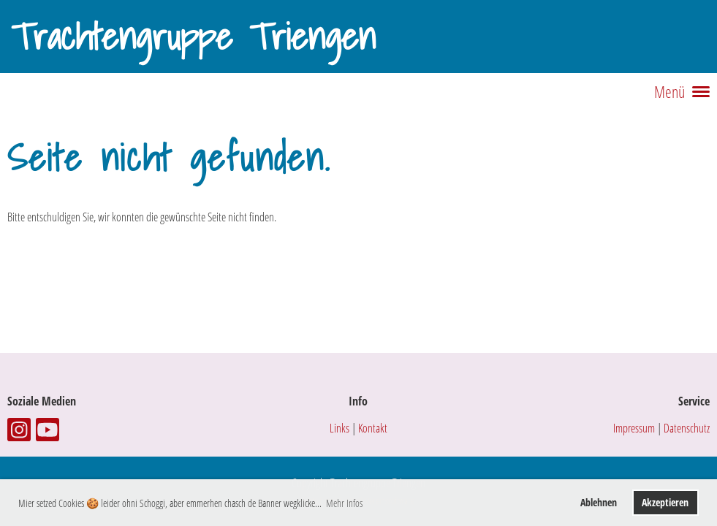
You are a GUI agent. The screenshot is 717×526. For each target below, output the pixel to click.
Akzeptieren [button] (665, 502)
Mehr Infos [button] (344, 503)
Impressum (634, 428)
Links (339, 428)
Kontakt (372, 428)
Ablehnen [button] (598, 502)
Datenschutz (687, 428)
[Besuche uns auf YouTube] (47, 432)
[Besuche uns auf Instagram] (19, 432)
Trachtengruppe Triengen (193, 36)
